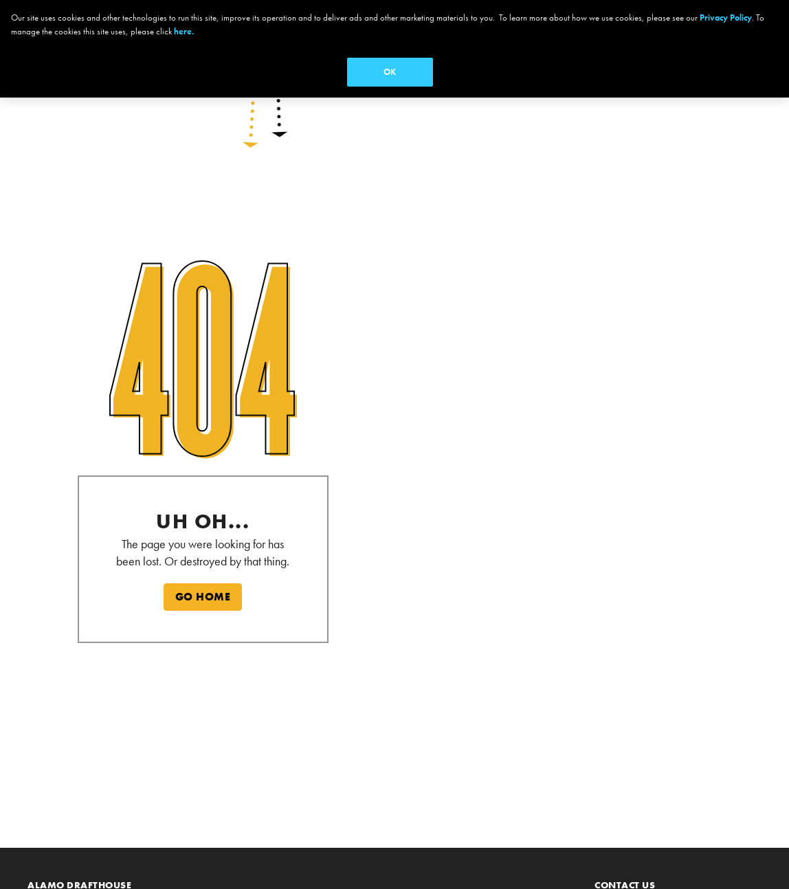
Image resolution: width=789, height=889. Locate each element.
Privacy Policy (726, 17)
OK (390, 72)
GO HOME (203, 596)
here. (184, 31)
